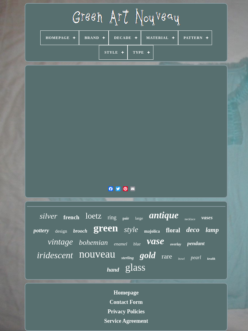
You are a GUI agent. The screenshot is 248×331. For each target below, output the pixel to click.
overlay (175, 244)
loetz (93, 215)
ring (112, 217)
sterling (127, 257)
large (139, 218)
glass (135, 267)
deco (192, 230)
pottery (41, 230)
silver (48, 216)
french (71, 217)
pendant (196, 243)
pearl (196, 257)
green (105, 228)
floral (173, 230)
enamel (120, 243)
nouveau (97, 254)
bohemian (93, 242)
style (131, 229)
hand (113, 269)
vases (207, 217)
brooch (80, 231)
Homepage (126, 293)
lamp (212, 230)
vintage (60, 241)
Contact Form (126, 302)
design (61, 231)
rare (167, 256)
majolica (152, 231)
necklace (190, 219)
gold (148, 255)
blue (137, 244)
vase (155, 240)
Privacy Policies (126, 311)
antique (163, 215)
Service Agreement (126, 321)
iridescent (55, 255)
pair (126, 218)
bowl (181, 258)
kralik (211, 258)
